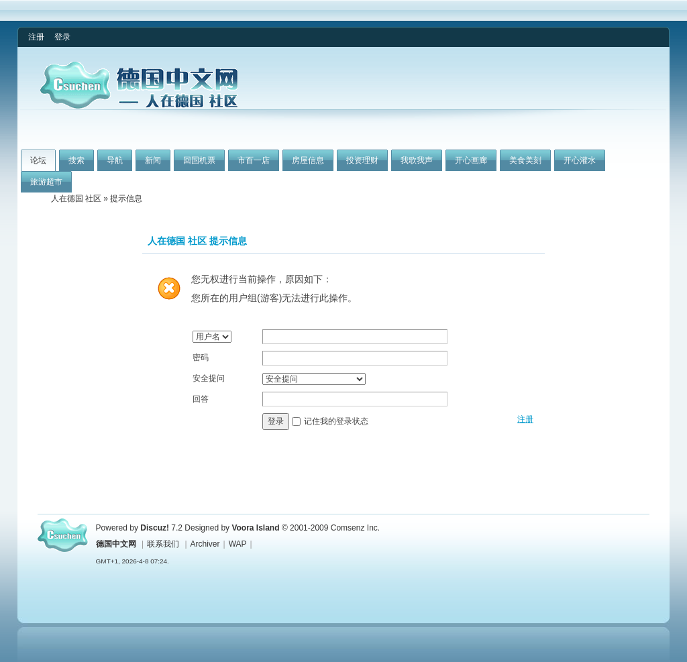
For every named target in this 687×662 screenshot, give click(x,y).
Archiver (205, 544)
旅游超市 (46, 181)
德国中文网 (116, 544)
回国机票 (199, 160)
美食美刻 (525, 160)
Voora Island (255, 528)
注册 (36, 37)
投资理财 (362, 160)
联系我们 (163, 544)
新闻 (153, 160)
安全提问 (209, 378)
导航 (115, 160)
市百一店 (253, 160)
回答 (201, 399)
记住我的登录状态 (336, 421)
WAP (238, 544)
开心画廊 (471, 160)
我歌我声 (417, 160)
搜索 (76, 160)
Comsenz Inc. (355, 528)
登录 (62, 37)
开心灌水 (580, 160)
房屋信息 (308, 160)
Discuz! (154, 528)
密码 (201, 357)
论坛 (38, 160)
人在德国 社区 (76, 198)
